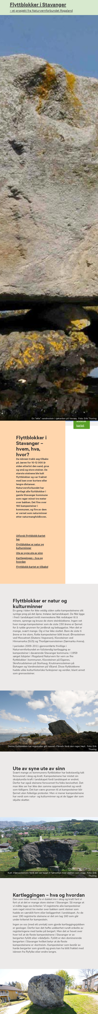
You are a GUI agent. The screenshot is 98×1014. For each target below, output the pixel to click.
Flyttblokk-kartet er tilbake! (32, 566)
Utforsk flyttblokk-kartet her (30, 537)
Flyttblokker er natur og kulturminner (30, 546)
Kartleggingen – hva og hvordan (29, 559)
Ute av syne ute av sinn (29, 553)
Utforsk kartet (81, 423)
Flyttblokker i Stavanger (49, 6)
